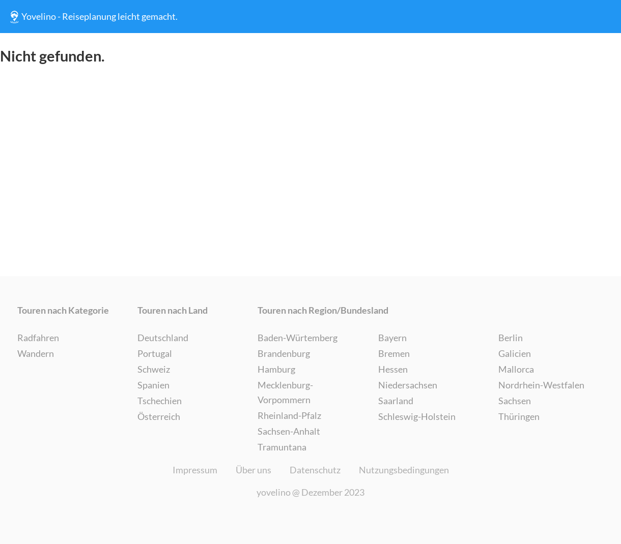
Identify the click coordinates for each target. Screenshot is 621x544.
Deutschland (162, 337)
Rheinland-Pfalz (289, 415)
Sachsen (514, 400)
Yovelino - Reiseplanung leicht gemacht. (92, 17)
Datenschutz (315, 469)
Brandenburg (284, 353)
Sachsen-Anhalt (289, 431)
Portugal (154, 353)
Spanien (153, 384)
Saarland (395, 400)
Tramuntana (282, 446)
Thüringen (519, 416)
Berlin (510, 337)
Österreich (158, 416)
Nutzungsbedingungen (404, 469)
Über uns (253, 469)
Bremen (394, 353)
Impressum (195, 469)
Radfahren (38, 337)
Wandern (35, 353)
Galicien (514, 353)
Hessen (393, 369)
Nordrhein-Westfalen (541, 384)
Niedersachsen (407, 384)
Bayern (392, 337)
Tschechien (159, 400)
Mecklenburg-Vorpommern (285, 392)
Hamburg (276, 369)
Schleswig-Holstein (417, 416)
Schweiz (153, 369)
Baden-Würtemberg (297, 337)
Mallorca (516, 369)
